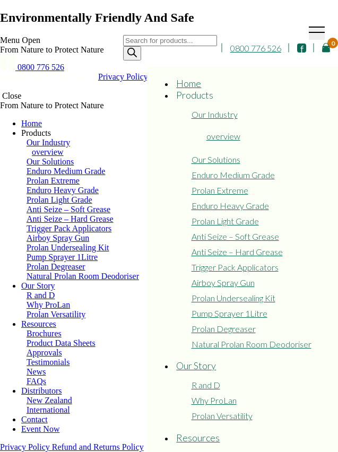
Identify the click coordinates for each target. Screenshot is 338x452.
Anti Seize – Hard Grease (237, 252)
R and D (206, 385)
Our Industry (215, 114)
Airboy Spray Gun (223, 282)
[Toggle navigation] (317, 33)
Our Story (196, 365)
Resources (198, 438)
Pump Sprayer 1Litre (229, 313)
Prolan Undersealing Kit (233, 298)
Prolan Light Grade (225, 221)
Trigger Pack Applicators (235, 267)
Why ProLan (214, 400)
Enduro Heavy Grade (230, 206)
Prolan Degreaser (224, 329)
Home (188, 83)
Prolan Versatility (222, 416)
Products (194, 95)
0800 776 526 (255, 48)
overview (223, 136)
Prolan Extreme (220, 190)
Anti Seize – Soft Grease (235, 236)
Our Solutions (216, 159)
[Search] (132, 53)
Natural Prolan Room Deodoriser (251, 344)
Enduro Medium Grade (233, 175)
